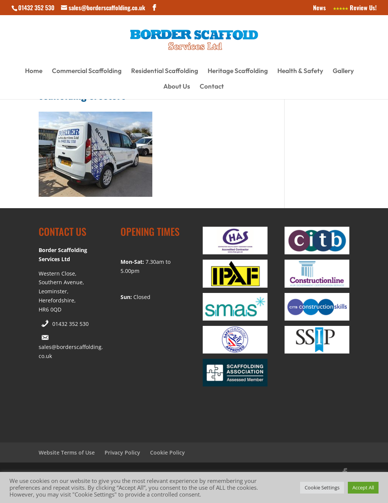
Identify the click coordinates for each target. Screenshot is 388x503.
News (319, 8)
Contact (212, 87)
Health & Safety (300, 71)
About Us (176, 87)
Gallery (343, 71)
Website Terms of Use (67, 452)
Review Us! (355, 8)
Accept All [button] (363, 487)
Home (33, 71)
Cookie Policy (167, 452)
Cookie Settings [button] (322, 487)
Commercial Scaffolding (87, 71)
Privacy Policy (122, 452)
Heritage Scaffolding (238, 71)
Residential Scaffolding (164, 71)
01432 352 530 (70, 323)
